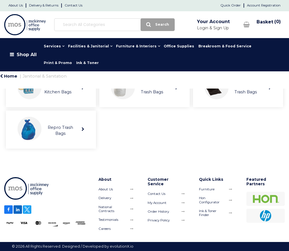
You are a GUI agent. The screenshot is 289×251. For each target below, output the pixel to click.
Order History (158, 211)
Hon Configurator (209, 200)
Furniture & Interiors (136, 46)
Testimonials (108, 220)
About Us (15, 5)
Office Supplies (179, 46)
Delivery (104, 198)
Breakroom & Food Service (224, 46)
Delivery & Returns (43, 5)
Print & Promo (58, 63)
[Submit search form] (140, 24)
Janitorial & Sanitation (45, 76)
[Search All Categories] (105, 24)
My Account (157, 203)
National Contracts (106, 209)
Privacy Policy (159, 220)
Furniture (206, 189)
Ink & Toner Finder (207, 213)
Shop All (27, 54)
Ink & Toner (87, 63)
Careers (104, 229)
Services (52, 46)
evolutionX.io (121, 246)
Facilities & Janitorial (88, 46)
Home (8, 76)
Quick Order (230, 5)
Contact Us (73, 5)
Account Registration (264, 5)
